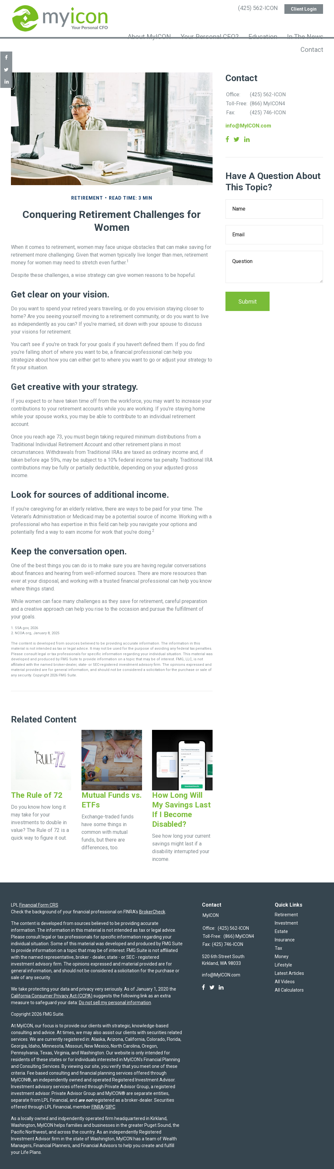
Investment (286, 916)
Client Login (304, 8)
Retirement (286, 908)
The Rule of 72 (36, 789)
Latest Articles (289, 967)
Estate (281, 925)
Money (282, 950)
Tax (278, 942)
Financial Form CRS (38, 898)
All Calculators (289, 983)
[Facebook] (203, 981)
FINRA (97, 1100)
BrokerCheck (152, 905)
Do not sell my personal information (115, 996)
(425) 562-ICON (258, 8)
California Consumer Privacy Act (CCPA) (51, 989)
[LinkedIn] (221, 981)
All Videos (285, 975)
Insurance (285, 933)
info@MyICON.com (248, 120)
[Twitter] (212, 981)
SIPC (110, 1100)
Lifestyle (283, 958)
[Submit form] (247, 295)
